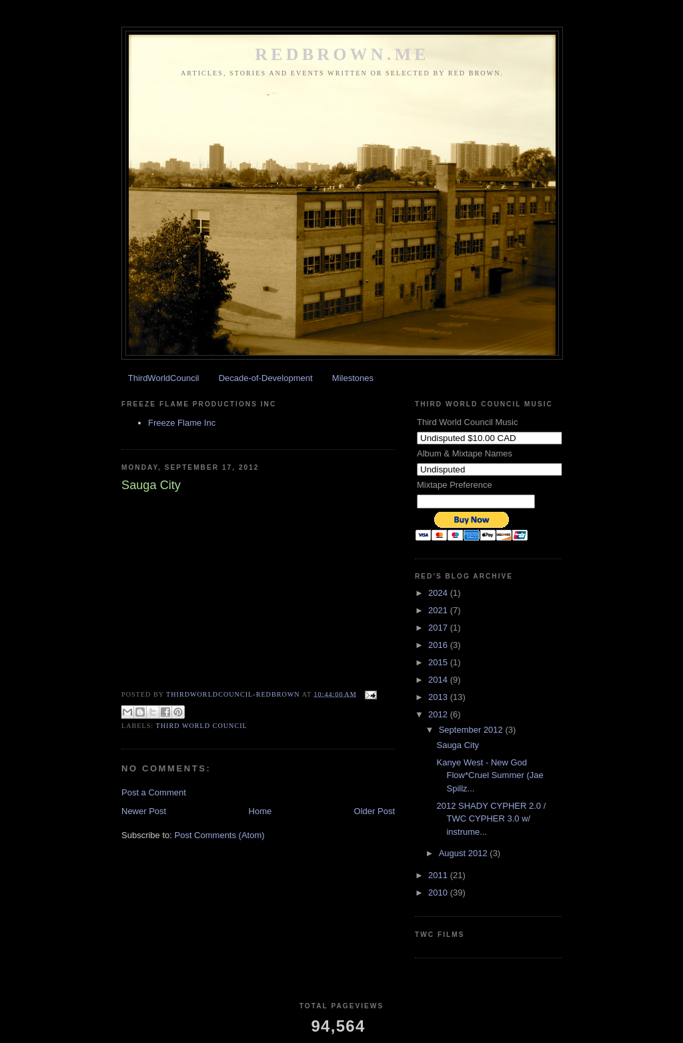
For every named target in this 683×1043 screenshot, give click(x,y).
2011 (439, 875)
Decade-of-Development (266, 378)
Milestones (353, 378)
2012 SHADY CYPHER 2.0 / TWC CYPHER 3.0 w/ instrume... (491, 819)
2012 (439, 714)
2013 (439, 697)
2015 (439, 662)
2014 (439, 680)
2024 (439, 593)
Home (260, 811)
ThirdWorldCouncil (163, 378)
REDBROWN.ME (342, 54)
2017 (439, 628)
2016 (439, 645)
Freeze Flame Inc (181, 423)
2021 (439, 610)
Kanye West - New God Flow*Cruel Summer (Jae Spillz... (489, 775)
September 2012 (472, 730)
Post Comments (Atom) (220, 835)
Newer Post (143, 811)
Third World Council (201, 725)
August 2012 (464, 853)
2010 (439, 893)
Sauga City (457, 745)
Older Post (374, 811)
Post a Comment (153, 792)
